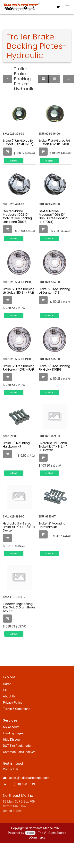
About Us (9, 696)
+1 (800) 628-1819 (22, 784)
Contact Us (10, 769)
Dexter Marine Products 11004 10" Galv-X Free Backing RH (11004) (53, 216)
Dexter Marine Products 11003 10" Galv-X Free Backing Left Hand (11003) (17, 216)
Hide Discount (12, 739)
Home (7, 684)
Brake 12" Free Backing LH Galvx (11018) (54, 290)
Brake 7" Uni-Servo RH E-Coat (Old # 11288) (54, 142)
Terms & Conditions (16, 709)
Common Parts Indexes (19, 752)
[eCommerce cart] (58, 6)
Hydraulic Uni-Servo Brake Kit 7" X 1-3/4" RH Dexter (53, 446)
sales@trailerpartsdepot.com (29, 778)
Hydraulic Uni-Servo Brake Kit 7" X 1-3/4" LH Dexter (19, 526)
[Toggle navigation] (67, 7)
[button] (7, 151)
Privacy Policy (12, 702)
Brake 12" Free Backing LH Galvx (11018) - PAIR (18, 290)
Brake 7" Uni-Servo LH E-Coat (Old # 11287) (18, 142)
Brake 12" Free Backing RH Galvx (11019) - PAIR (19, 367)
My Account (11, 727)
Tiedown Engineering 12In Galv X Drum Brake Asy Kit (19, 607)
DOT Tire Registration (17, 746)
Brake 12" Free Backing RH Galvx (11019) (54, 367)
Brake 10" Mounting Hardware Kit (16, 444)
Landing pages (13, 733)
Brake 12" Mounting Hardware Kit (52, 525)
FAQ (6, 690)
